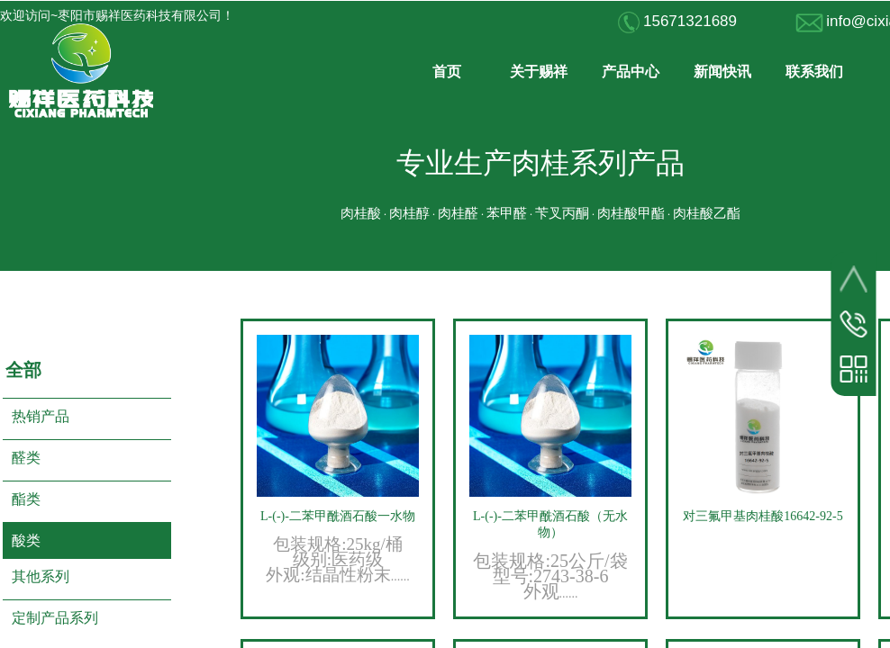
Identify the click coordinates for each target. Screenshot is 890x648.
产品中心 (630, 71)
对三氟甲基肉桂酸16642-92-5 (762, 516)
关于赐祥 (539, 71)
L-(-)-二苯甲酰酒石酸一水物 (337, 516)
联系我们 (814, 71)
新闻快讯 (722, 71)
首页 (446, 71)
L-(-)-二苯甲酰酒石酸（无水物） (550, 524)
